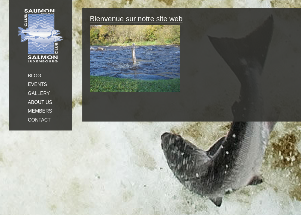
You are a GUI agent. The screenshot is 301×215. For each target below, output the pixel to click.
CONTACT (39, 119)
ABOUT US (40, 102)
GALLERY (39, 93)
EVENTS (37, 84)
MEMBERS (40, 110)
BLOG (34, 75)
